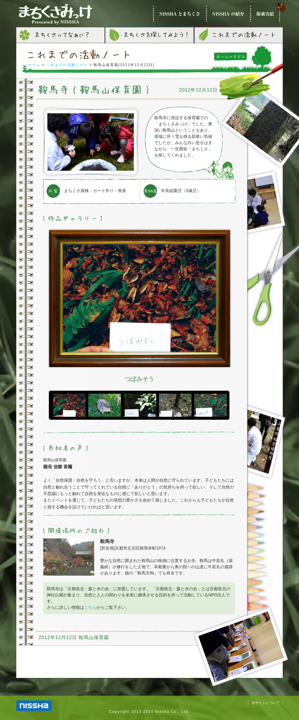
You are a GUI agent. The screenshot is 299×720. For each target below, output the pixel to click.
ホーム (34, 65)
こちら (90, 607)
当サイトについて (265, 703)
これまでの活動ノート (67, 65)
